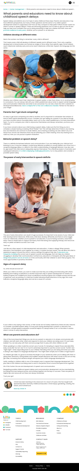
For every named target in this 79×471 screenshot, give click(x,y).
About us (59, 428)
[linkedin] (6, 425)
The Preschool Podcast (42, 423)
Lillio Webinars (40, 421)
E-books (38, 430)
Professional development (23, 426)
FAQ (17, 444)
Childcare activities (41, 435)
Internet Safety (20, 442)
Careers (59, 433)
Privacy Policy (39, 466)
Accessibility (19, 456)
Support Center (20, 449)
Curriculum (19, 423)
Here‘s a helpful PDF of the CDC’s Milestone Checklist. (40, 106)
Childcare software (62, 421)
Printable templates (41, 428)
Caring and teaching (62, 426)
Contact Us (19, 447)
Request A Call (41, 453)
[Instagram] (7, 422)
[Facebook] (7, 427)
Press (58, 430)
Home (31, 466)
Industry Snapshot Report (43, 426)
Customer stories (40, 433)
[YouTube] (6, 429)
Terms (48, 466)
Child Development (21, 421)
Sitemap (18, 454)
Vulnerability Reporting (22, 451)
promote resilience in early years (14, 30)
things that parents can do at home (16, 258)
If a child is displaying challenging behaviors (34, 151)
